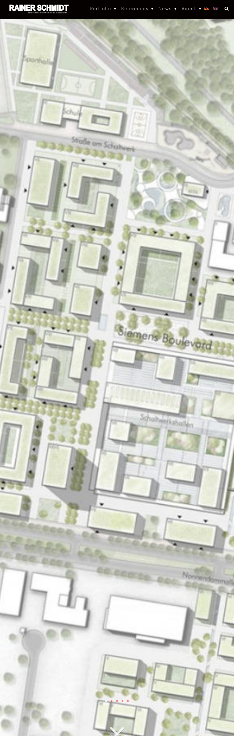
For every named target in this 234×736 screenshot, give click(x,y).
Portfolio (100, 8)
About (189, 8)
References (134, 8)
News (165, 8)
